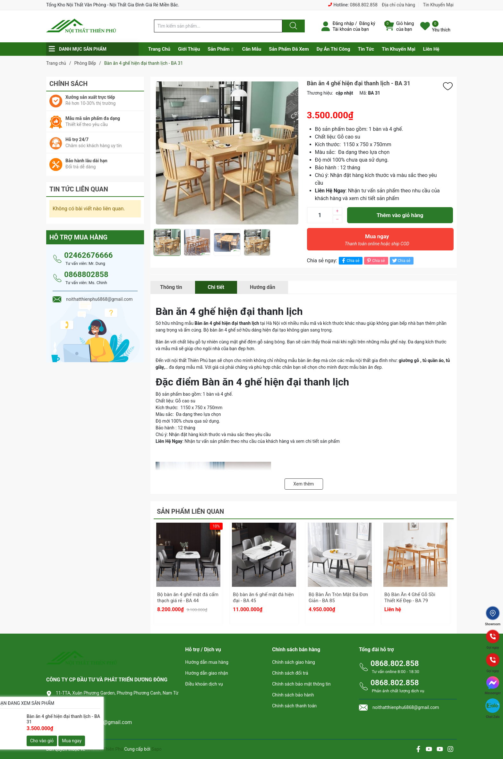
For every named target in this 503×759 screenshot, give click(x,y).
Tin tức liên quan (78, 189)
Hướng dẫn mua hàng (206, 662)
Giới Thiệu (189, 49)
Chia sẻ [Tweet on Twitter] (400, 260)
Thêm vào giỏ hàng (400, 215)
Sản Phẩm (219, 49)
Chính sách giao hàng (293, 662)
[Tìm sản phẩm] (218, 26)
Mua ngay (377, 241)
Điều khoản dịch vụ (204, 684)
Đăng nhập (343, 23)
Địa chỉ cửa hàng (398, 4)
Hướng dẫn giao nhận (206, 673)
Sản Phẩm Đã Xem (289, 49)
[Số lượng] (320, 215)
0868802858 (86, 274)
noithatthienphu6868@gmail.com (94, 722)
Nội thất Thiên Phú (105, 749)
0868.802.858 (364, 4)
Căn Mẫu (251, 49)
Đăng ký (367, 23)
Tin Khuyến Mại (438, 4)
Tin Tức (366, 49)
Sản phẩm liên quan (190, 511)
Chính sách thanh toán (294, 705)
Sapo (156, 749)
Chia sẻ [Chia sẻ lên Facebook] (349, 260)
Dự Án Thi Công (333, 49)
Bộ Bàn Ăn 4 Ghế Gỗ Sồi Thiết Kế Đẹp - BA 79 (409, 598)
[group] (227, 153)
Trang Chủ (159, 49)
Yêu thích (441, 29)
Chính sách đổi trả (290, 673)
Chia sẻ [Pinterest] (375, 260)
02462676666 (88, 255)
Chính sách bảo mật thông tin (301, 684)
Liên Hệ (431, 49)
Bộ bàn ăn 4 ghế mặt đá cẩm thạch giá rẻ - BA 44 (187, 598)
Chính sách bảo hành (293, 694)
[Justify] (292, 26)
